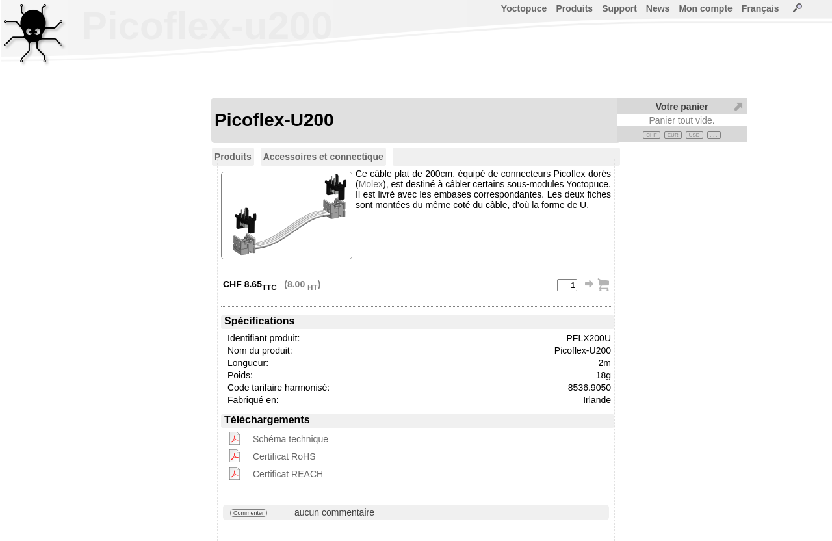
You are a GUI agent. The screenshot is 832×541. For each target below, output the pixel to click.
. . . (714, 135)
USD (694, 135)
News (658, 8)
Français (760, 8)
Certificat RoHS (284, 456)
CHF (651, 135)
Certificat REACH (288, 474)
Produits (574, 8)
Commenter (248, 513)
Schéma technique (290, 439)
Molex (371, 184)
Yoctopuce (524, 8)
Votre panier (682, 106)
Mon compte (705, 8)
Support (619, 8)
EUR (673, 135)
